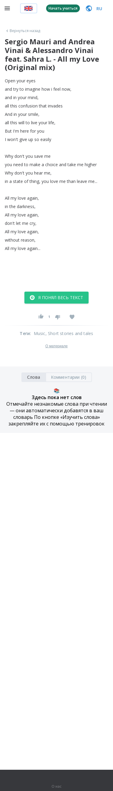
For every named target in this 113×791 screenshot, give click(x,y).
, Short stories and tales (69, 333)
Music (40, 333)
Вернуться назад (22, 31)
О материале (56, 346)
